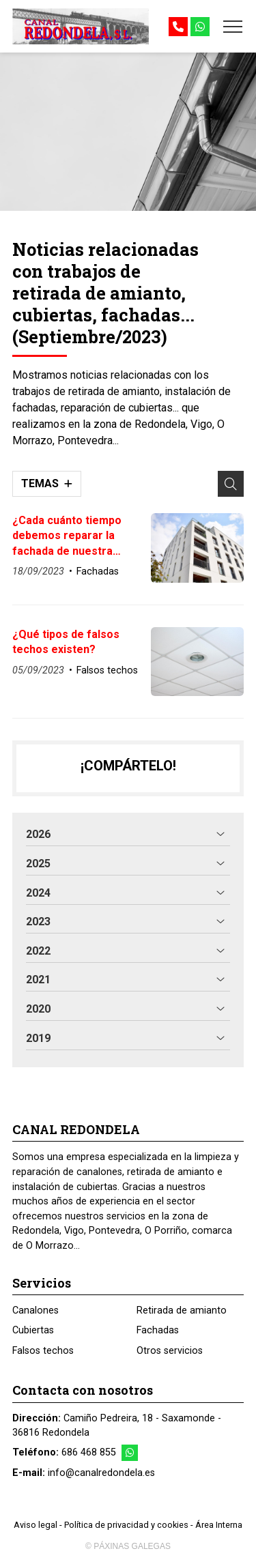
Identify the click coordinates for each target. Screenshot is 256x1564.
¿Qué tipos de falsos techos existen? (65, 642)
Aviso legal (35, 1525)
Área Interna (218, 1525)
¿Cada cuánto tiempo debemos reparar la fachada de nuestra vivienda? (67, 536)
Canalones (35, 1310)
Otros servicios (170, 1351)
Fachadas (97, 571)
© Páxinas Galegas (128, 1546)
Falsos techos (107, 670)
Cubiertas (33, 1330)
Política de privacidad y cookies (126, 1525)
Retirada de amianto (182, 1310)
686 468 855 (88, 1452)
